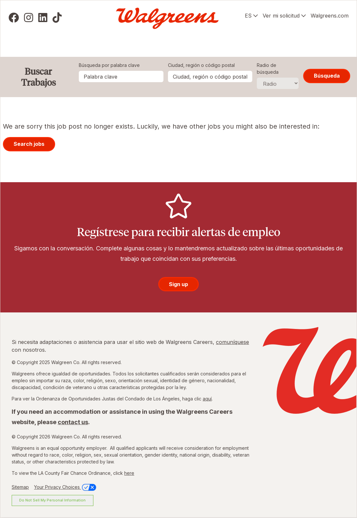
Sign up (178, 284)
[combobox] (210, 76)
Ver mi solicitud (281, 15)
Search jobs (29, 144)
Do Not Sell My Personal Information (52, 500)
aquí (207, 398)
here (129, 473)
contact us (73, 422)
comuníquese (232, 342)
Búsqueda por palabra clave (109, 65)
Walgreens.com (330, 15)
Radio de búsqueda (268, 68)
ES (248, 15)
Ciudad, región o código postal (201, 65)
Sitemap (20, 487)
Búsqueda (327, 75)
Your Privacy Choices (65, 487)
